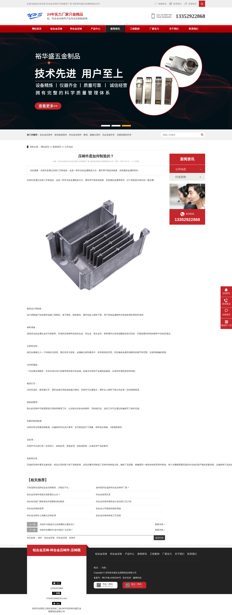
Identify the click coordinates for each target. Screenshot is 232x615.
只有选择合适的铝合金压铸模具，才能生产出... (48, 487)
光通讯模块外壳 (124, 135)
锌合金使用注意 (103, 494)
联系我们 (177, 4)
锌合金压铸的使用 (35, 508)
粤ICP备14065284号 (111, 578)
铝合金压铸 (56, 28)
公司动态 (69, 147)
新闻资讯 (115, 28)
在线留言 (192, 4)
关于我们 (174, 28)
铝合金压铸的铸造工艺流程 (108, 515)
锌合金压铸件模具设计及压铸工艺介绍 (113, 501)
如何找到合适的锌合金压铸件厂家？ (112, 487)
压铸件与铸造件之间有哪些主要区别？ (57, 524)
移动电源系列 (61, 135)
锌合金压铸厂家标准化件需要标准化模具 (45, 501)
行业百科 (180, 176)
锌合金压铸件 (75, 135)
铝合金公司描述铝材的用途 (108, 508)
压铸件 (72, 538)
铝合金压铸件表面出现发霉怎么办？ (43, 494)
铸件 (40, 538)
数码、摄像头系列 (92, 135)
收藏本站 (162, 4)
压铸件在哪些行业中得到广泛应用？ (56, 530)
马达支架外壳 (108, 135)
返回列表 (159, 538)
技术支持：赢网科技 (132, 578)
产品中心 (95, 28)
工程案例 (134, 28)
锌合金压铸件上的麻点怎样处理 (41, 515)
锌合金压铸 (76, 28)
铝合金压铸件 (46, 135)
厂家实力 (154, 28)
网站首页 (36, 28)
